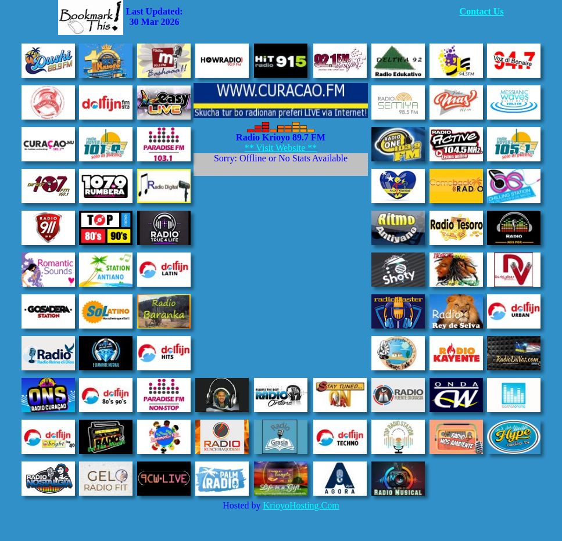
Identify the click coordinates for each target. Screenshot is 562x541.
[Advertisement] (321, 17)
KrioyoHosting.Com (301, 505)
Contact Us (482, 11)
